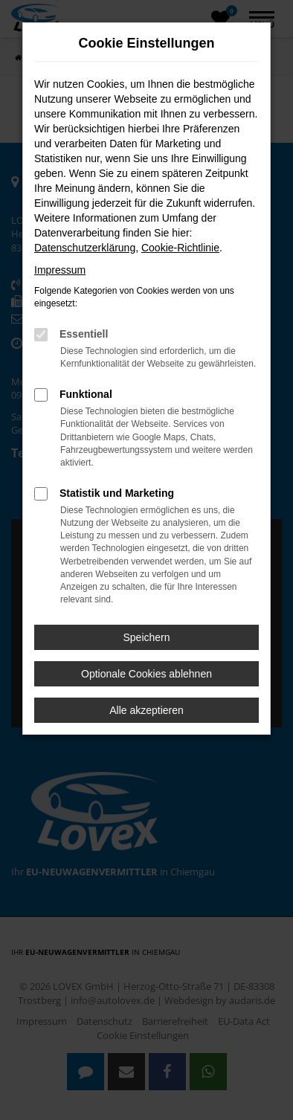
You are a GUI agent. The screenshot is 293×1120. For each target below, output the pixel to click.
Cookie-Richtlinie (180, 248)
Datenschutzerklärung (84, 248)
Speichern (146, 637)
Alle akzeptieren (146, 710)
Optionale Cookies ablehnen (146, 674)
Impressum (60, 270)
